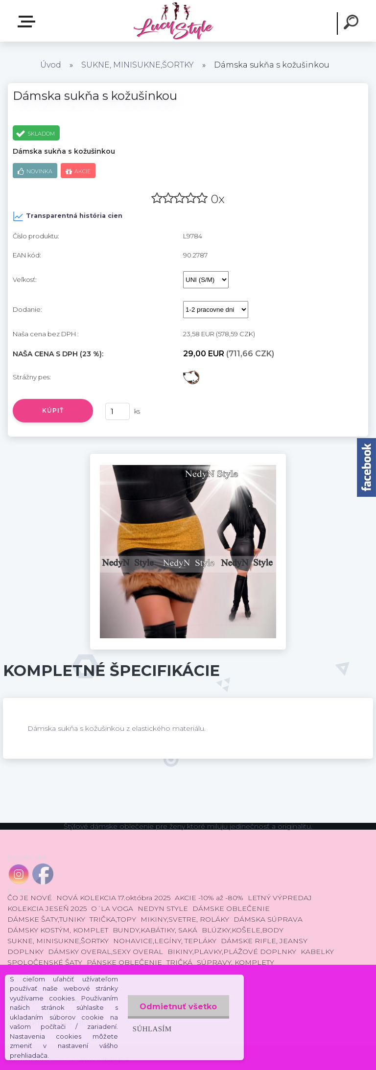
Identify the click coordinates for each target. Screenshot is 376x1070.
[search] (352, 23)
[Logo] (173, 21)
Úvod (50, 65)
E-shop (28, 21)
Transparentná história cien (67, 216)
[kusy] (117, 411)
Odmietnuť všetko (178, 1006)
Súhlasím (151, 1028)
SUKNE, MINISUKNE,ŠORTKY (137, 65)
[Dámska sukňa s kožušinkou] (188, 457)
